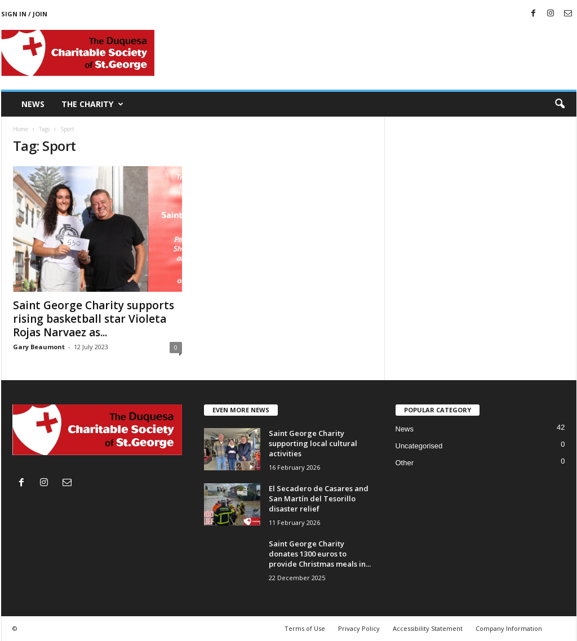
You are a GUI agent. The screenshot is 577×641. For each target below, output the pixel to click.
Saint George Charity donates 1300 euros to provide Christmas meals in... (320, 553)
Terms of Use (305, 628)
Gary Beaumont (39, 346)
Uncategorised (419, 446)
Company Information (509, 628)
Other (405, 463)
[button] (559, 104)
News (33, 104)
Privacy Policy (359, 628)
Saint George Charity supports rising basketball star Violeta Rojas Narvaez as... (93, 319)
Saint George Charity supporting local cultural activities (313, 443)
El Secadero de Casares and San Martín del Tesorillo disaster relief (319, 498)
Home (20, 129)
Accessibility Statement (428, 628)
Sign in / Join (24, 14)
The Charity (92, 104)
